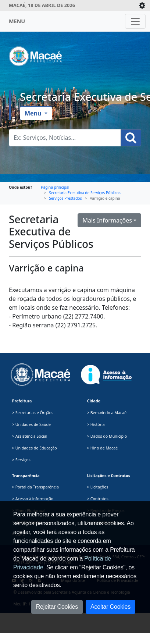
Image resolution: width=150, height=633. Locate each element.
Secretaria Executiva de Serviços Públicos (85, 192)
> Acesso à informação (32, 498)
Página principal (55, 187)
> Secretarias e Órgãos (32, 412)
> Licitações (97, 487)
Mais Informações (107, 220)
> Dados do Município (107, 436)
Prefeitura (22, 400)
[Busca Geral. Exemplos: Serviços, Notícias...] (65, 137)
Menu (34, 113)
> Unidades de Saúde (31, 424)
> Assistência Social (29, 436)
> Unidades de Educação (34, 448)
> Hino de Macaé (102, 448)
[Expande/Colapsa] (142, 5)
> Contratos (97, 498)
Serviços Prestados (65, 198)
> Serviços (21, 459)
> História (96, 424)
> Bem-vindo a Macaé (106, 412)
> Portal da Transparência (35, 487)
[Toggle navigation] (135, 21)
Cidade (93, 400)
